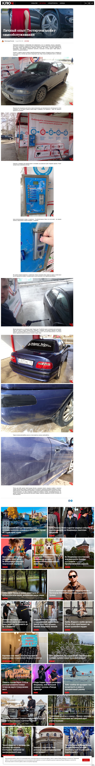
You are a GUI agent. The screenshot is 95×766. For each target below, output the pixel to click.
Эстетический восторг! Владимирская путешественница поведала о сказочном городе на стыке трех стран (24, 522)
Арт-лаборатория (7, 661)
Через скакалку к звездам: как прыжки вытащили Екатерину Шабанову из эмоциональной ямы (16, 742)
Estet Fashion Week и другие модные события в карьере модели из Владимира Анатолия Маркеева (71, 522)
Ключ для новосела (7, 629)
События (34, 3)
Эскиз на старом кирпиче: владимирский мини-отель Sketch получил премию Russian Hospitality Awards (47, 616)
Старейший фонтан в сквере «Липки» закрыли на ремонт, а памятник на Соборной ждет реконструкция (71, 710)
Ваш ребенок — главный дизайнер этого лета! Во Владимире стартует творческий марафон (16, 553)
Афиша (62, 3)
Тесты (35, 755)
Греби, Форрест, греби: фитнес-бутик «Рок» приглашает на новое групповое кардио (79, 616)
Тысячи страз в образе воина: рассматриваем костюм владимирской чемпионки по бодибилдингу (79, 742)
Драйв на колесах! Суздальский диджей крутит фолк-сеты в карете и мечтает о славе (24, 710)
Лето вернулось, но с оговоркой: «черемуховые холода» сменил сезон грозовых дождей (71, 648)
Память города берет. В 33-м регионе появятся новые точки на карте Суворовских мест (16, 679)
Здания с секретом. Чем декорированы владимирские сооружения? (47, 742)
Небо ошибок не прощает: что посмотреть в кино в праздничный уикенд (79, 679)
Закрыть (86, 760)
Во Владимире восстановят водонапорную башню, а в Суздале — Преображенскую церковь (79, 553)
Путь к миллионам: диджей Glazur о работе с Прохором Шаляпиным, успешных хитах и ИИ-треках (71, 585)
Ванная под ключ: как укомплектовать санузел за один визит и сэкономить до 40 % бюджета (16, 616)
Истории (43, 3)
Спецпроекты (53, 3)
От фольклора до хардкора (56, 598)
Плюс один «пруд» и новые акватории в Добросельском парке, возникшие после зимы (24, 585)
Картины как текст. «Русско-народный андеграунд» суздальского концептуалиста (24, 648)
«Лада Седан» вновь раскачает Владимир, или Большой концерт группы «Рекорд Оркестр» (47, 679)
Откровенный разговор (8, 755)
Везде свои (5, 535)
